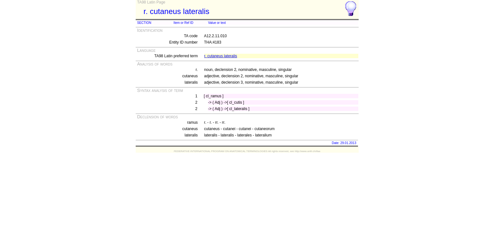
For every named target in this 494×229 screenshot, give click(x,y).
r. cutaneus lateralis (220, 56)
